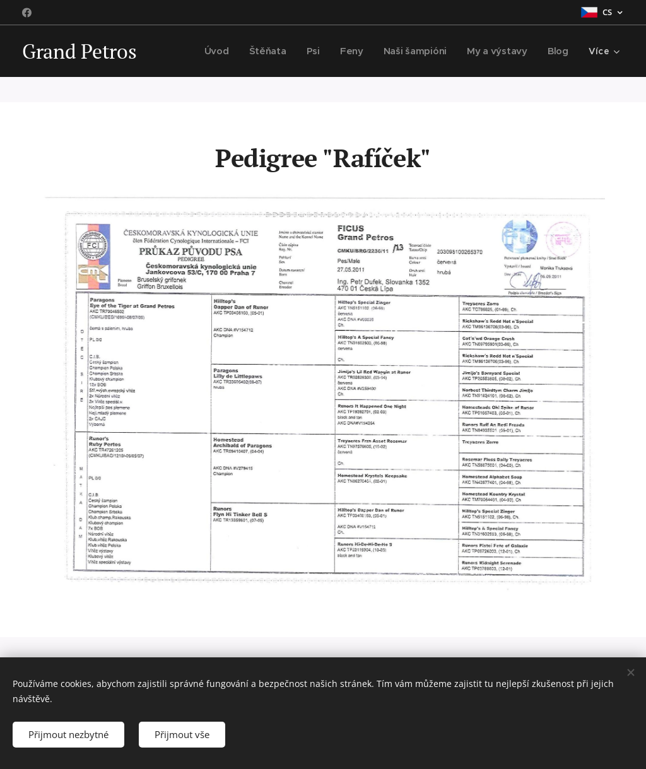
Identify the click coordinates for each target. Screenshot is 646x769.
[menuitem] (224, 51)
